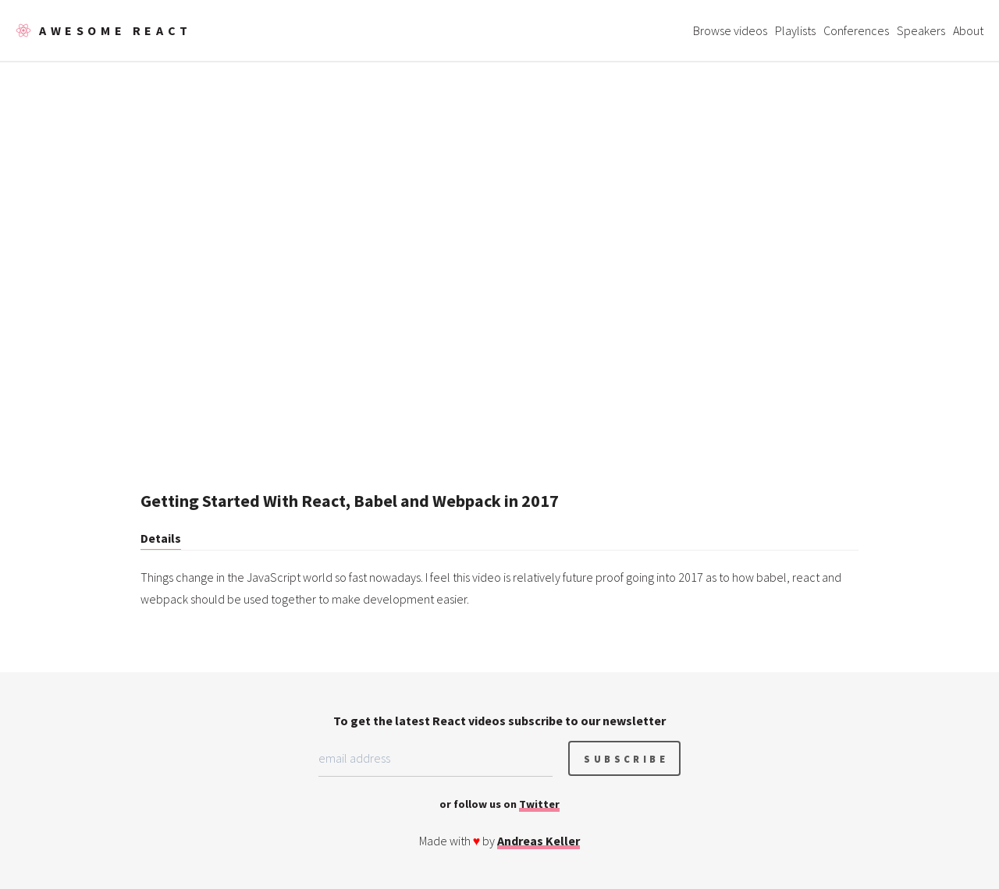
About (968, 30)
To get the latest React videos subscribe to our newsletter (499, 720)
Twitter (539, 804)
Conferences (856, 30)
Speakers (921, 30)
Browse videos (730, 30)
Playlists (795, 30)
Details (160, 538)
